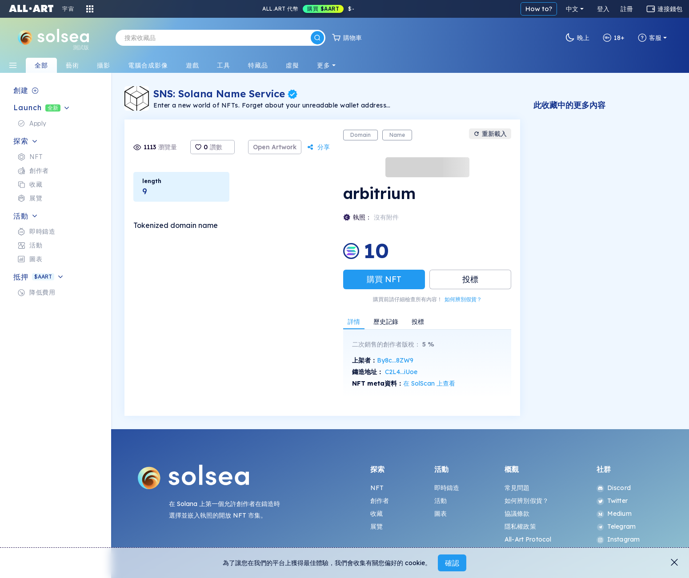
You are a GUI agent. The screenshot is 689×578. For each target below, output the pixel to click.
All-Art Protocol (528, 539)
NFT (377, 488)
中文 (572, 9)
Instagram (618, 539)
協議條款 (517, 514)
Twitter (612, 500)
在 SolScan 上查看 (429, 383)
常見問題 (517, 488)
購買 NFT (384, 279)
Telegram (616, 526)
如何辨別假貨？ (463, 299)
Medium (614, 513)
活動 (440, 501)
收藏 (376, 514)
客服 (649, 37)
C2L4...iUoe (401, 372)
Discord (614, 487)
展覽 (376, 526)
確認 (452, 562)
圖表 (440, 514)
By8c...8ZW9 (395, 360)
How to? (538, 8)
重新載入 (490, 134)
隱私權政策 (520, 526)
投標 (470, 279)
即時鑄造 (447, 488)
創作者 (379, 501)
